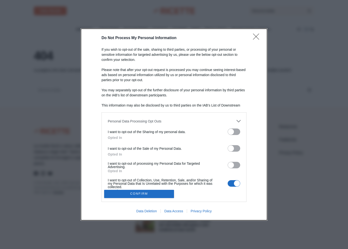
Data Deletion (146, 211)
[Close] (257, 38)
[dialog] (174, 124)
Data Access (173, 211)
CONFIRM (139, 193)
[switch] (234, 131)
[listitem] (174, 121)
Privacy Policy (201, 211)
